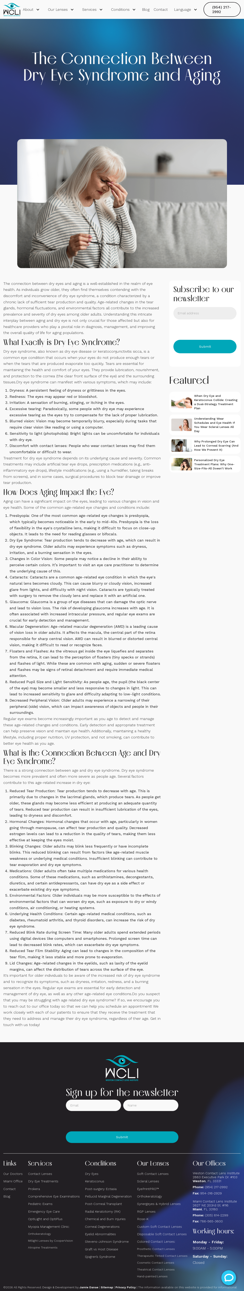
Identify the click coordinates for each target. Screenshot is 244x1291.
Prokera (34, 1189)
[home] (12, 9)
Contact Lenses (40, 1174)
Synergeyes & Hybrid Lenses (159, 1204)
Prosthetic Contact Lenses (156, 1249)
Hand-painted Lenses (152, 1276)
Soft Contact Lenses (153, 1174)
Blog (146, 9)
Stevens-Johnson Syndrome (107, 1242)
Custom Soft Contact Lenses (159, 1227)
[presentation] (205, 330)
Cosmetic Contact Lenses (155, 1262)
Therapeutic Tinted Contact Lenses (162, 1255)
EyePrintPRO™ (148, 1189)
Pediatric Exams (40, 1204)
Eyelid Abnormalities (100, 1234)
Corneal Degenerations (102, 1227)
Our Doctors (13, 1174)
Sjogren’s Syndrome (100, 1257)
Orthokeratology (39, 1233)
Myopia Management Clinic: (49, 1227)
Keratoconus (94, 1181)
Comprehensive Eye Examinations (54, 1196)
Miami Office (13, 1181)
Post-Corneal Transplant (103, 1204)
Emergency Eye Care (44, 1211)
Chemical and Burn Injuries (105, 1219)
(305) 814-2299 (216, 1215)
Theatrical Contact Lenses (156, 1269)
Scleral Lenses (148, 1181)
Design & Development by (70, 1287)
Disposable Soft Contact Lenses (162, 1234)
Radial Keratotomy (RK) (102, 1211)
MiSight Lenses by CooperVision (50, 1240)
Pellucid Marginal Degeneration (108, 1196)
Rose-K (142, 1219)
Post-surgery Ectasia (100, 1189)
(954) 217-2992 (221, 9)
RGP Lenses (146, 1211)
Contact (161, 9)
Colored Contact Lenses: (156, 1242)
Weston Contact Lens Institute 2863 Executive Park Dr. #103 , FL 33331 (217, 1177)
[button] (31, 9)
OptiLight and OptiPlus (45, 1219)
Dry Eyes (91, 1174)
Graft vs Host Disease (101, 1249)
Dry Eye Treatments (43, 1181)
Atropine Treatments (43, 1247)
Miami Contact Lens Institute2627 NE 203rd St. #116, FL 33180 (215, 1205)
